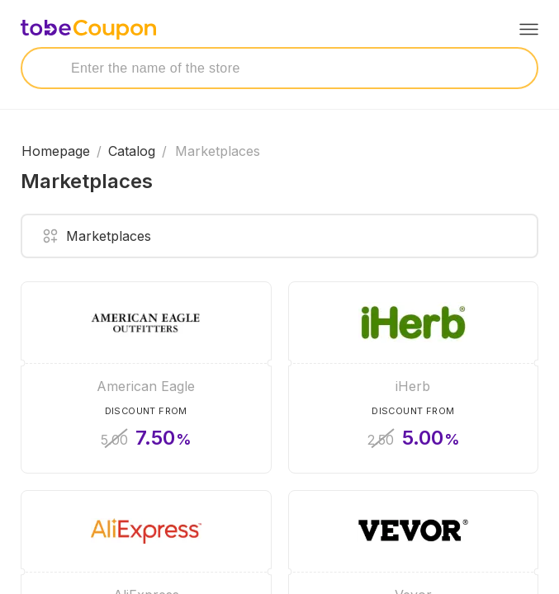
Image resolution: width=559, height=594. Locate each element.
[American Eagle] (146, 377)
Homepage (55, 151)
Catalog (131, 151)
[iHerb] (413, 377)
